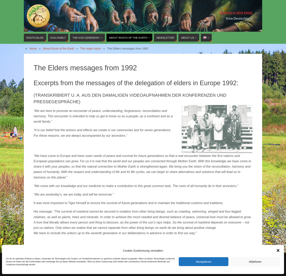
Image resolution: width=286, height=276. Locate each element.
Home (33, 48)
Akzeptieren (203, 261)
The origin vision (90, 48)
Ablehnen (255, 261)
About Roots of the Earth (58, 48)
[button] (278, 250)
